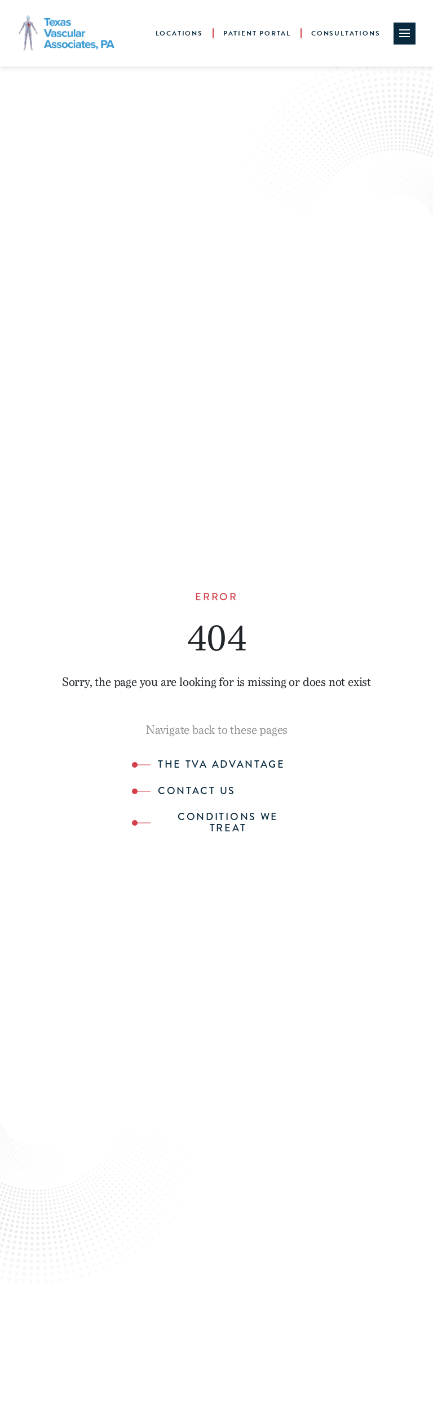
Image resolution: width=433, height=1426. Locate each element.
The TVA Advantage (221, 764)
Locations (179, 33)
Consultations (345, 33)
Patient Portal (257, 33)
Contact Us (197, 791)
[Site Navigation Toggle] (405, 34)
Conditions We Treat (228, 823)
